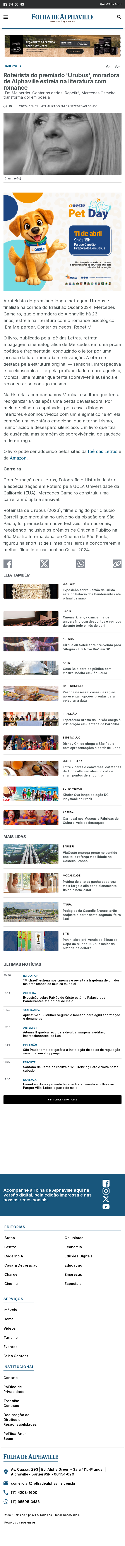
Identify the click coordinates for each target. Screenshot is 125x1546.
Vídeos (9, 1328)
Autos (9, 1238)
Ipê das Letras (102, 451)
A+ (117, 66)
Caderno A (13, 1256)
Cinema (11, 1283)
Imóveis (10, 1310)
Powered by (20, 1522)
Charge (10, 1274)
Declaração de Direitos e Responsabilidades (20, 1420)
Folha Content (15, 1356)
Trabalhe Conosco (11, 1403)
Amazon (18, 458)
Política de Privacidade (13, 1389)
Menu (5, 17)
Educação (73, 1265)
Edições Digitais (78, 1256)
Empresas (73, 1274)
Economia (73, 1247)
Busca (119, 17)
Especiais (73, 1283)
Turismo (10, 1337)
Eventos (10, 1347)
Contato (10, 1378)
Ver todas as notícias (62, 1099)
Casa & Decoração (21, 1265)
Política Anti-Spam (14, 1436)
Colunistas (74, 1238)
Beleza (10, 1247)
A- (108, 66)
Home (8, 1319)
